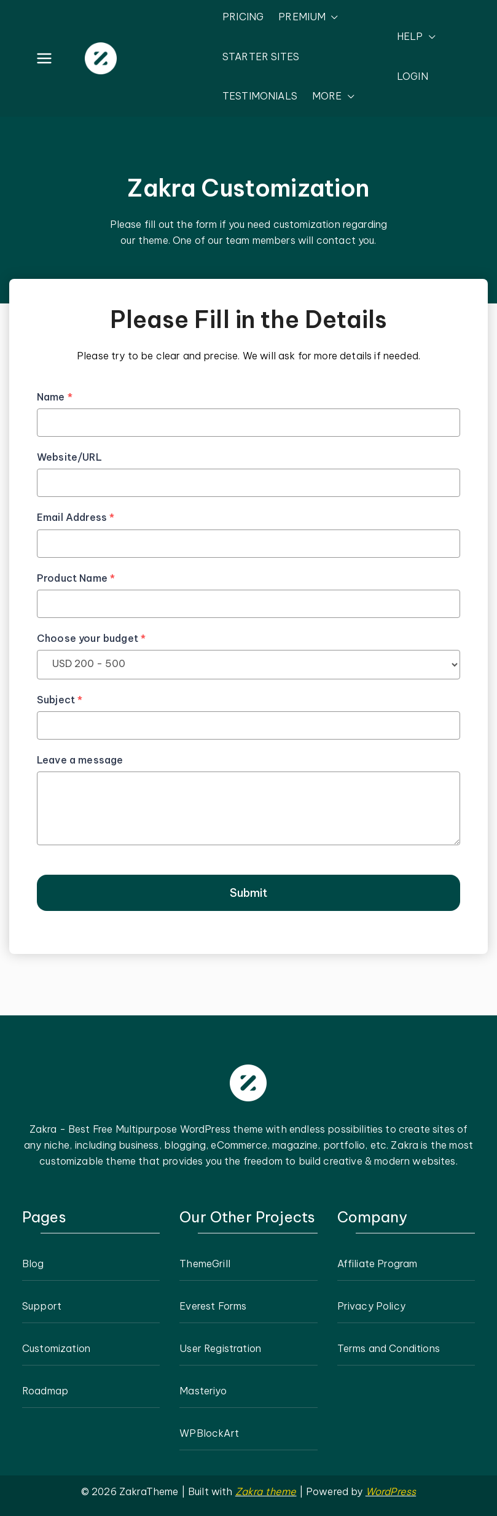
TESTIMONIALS (259, 96)
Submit (248, 893)
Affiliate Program (377, 1263)
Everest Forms (212, 1306)
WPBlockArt (209, 1433)
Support (41, 1306)
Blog (33, 1263)
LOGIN (412, 76)
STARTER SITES (260, 56)
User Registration (220, 1348)
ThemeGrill (204, 1263)
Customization (56, 1348)
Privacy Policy (371, 1306)
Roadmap (45, 1391)
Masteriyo (202, 1391)
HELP (416, 37)
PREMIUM (308, 17)
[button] (332, 17)
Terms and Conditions (388, 1348)
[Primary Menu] (44, 58)
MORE (333, 96)
